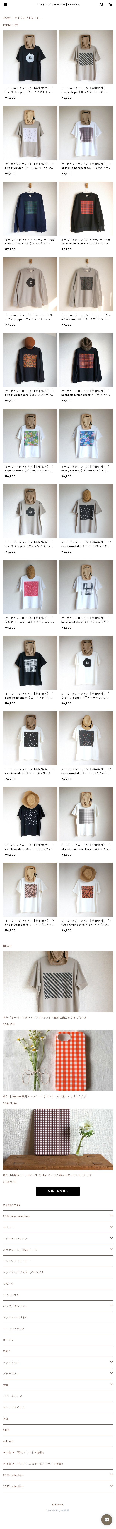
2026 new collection (16, 1216)
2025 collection (13, 1486)
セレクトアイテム (14, 1407)
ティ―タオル (11, 1295)
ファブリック (11, 1362)
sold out (8, 1441)
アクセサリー (11, 1373)
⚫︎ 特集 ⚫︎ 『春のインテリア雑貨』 (24, 1452)
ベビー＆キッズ (12, 1396)
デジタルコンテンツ (15, 1238)
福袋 (5, 1418)
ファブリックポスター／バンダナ (23, 1272)
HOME (7, 18)
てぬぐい (8, 1283)
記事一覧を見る (58, 1191)
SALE (6, 1430)
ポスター (8, 1227)
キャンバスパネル (14, 1328)
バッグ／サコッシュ (15, 1306)
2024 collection (13, 1475)
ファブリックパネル (15, 1317)
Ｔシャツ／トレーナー (16, 1261)
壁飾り (7, 1351)
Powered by (58, 1510)
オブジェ (8, 1340)
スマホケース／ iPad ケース (20, 1250)
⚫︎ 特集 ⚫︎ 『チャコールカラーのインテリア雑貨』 (33, 1463)
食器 (5, 1385)
